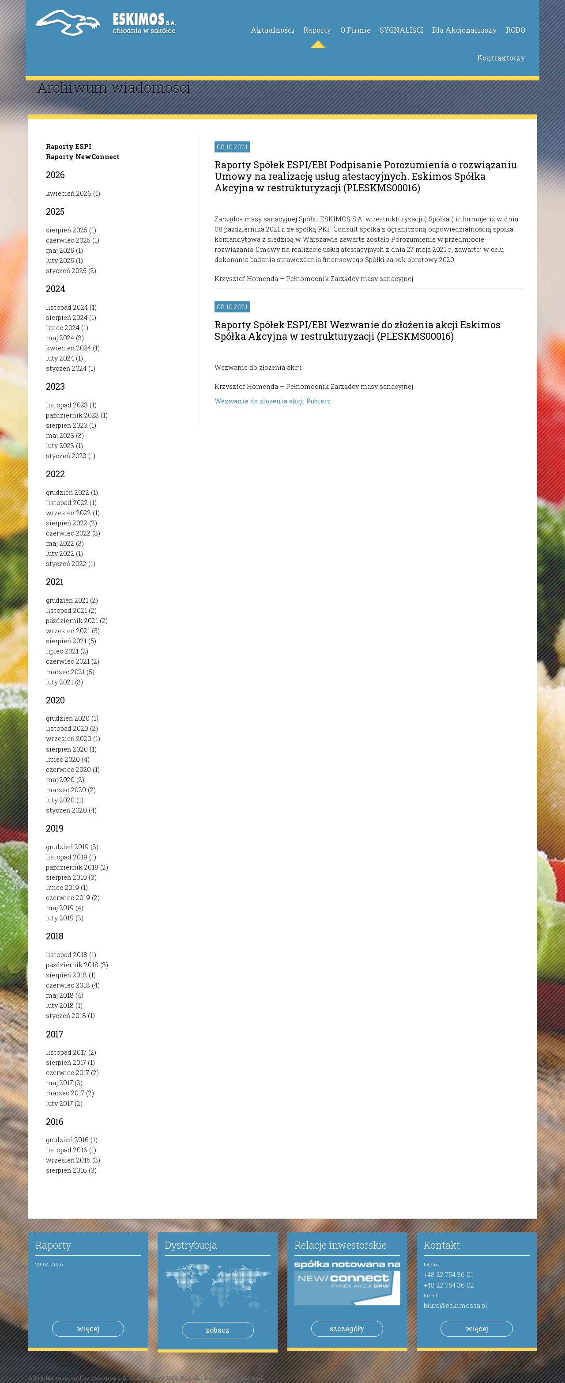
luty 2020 (60, 800)
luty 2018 (60, 1005)
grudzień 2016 (67, 1140)
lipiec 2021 (62, 651)
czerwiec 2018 (68, 985)
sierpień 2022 (66, 523)
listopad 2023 (67, 405)
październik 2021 (72, 620)
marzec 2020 (66, 790)
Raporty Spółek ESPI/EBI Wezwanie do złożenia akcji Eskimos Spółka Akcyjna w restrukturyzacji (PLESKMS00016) (358, 330)
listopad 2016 (66, 1150)
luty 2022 (60, 553)
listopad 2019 (66, 857)
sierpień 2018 (66, 975)
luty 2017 (59, 1103)
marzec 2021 (65, 672)
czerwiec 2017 (67, 1072)
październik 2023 (72, 415)
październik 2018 (72, 965)
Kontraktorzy (501, 57)
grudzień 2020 (68, 718)
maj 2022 (60, 543)
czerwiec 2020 (68, 769)
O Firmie (355, 29)
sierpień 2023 (66, 425)
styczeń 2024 (66, 368)
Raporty (317, 29)
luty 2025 (60, 260)
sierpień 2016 (66, 1170)
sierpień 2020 (67, 749)
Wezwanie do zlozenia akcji (260, 401)
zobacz (218, 1329)
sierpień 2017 (66, 1062)
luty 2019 (60, 918)
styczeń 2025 (66, 270)
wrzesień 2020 (68, 738)
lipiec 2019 (62, 887)
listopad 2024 (67, 307)
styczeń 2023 (66, 456)
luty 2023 (60, 445)
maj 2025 (60, 250)
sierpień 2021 (66, 641)
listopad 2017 (66, 1052)
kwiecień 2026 (68, 193)
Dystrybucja (191, 1245)
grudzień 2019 (67, 847)
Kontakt (442, 1245)
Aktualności (272, 29)
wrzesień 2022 (68, 513)
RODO (515, 29)
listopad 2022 (67, 502)
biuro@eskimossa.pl (455, 1305)
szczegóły (347, 1328)
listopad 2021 (66, 610)
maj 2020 (60, 779)
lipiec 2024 (62, 327)
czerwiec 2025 (68, 240)
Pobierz (318, 401)
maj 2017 (59, 1083)
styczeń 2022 (66, 563)
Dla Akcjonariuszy (464, 29)
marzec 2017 (65, 1093)
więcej (88, 1328)
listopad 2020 (67, 728)
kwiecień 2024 (68, 348)
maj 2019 (60, 908)
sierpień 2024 (66, 317)
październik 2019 (72, 867)
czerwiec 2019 (68, 897)
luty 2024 (60, 358)
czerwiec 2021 (68, 661)
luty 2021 (59, 682)
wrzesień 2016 (68, 1160)
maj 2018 (60, 995)
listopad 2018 (66, 954)
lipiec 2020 (63, 759)
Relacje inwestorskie (340, 1245)
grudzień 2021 (67, 600)
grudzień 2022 (67, 492)
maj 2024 (60, 338)
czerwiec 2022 (68, 533)
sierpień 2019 (66, 877)
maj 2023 (60, 435)
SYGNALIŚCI (401, 29)
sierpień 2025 (66, 230)
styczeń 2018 (66, 1015)
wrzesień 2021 (68, 631)
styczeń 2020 (66, 810)
